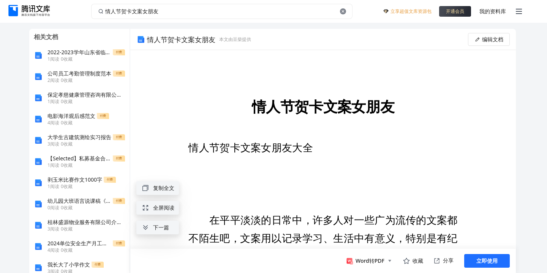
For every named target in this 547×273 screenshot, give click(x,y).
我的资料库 (492, 11)
